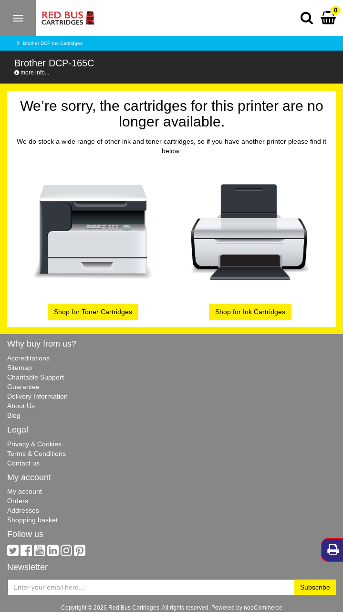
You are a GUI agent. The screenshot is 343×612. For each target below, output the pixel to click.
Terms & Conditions (36, 453)
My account (24, 491)
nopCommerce (263, 607)
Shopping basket (32, 520)
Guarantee (23, 386)
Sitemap (19, 367)
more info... (31, 72)
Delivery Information (37, 396)
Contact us (23, 463)
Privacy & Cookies (34, 444)
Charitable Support (35, 377)
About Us (21, 406)
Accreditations (28, 358)
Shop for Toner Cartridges (93, 312)
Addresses (23, 510)
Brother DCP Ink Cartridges (53, 43)
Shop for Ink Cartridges (250, 312)
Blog (14, 415)
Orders (17, 501)
